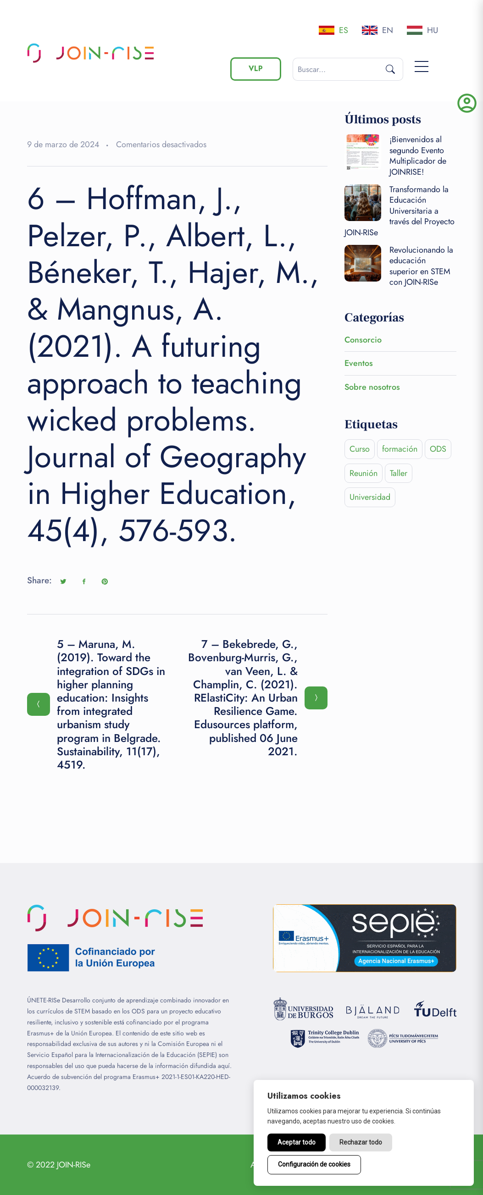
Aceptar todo (297, 1142)
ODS (438, 449)
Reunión (364, 473)
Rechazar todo (360, 1142)
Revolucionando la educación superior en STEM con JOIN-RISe (421, 266)
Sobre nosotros (372, 387)
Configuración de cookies (314, 1164)
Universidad (370, 497)
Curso (360, 449)
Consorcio (363, 340)
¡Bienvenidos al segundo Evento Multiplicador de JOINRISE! (417, 155)
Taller (398, 473)
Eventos (358, 363)
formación (399, 449)
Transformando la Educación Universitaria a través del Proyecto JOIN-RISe (399, 210)
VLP (256, 68)
